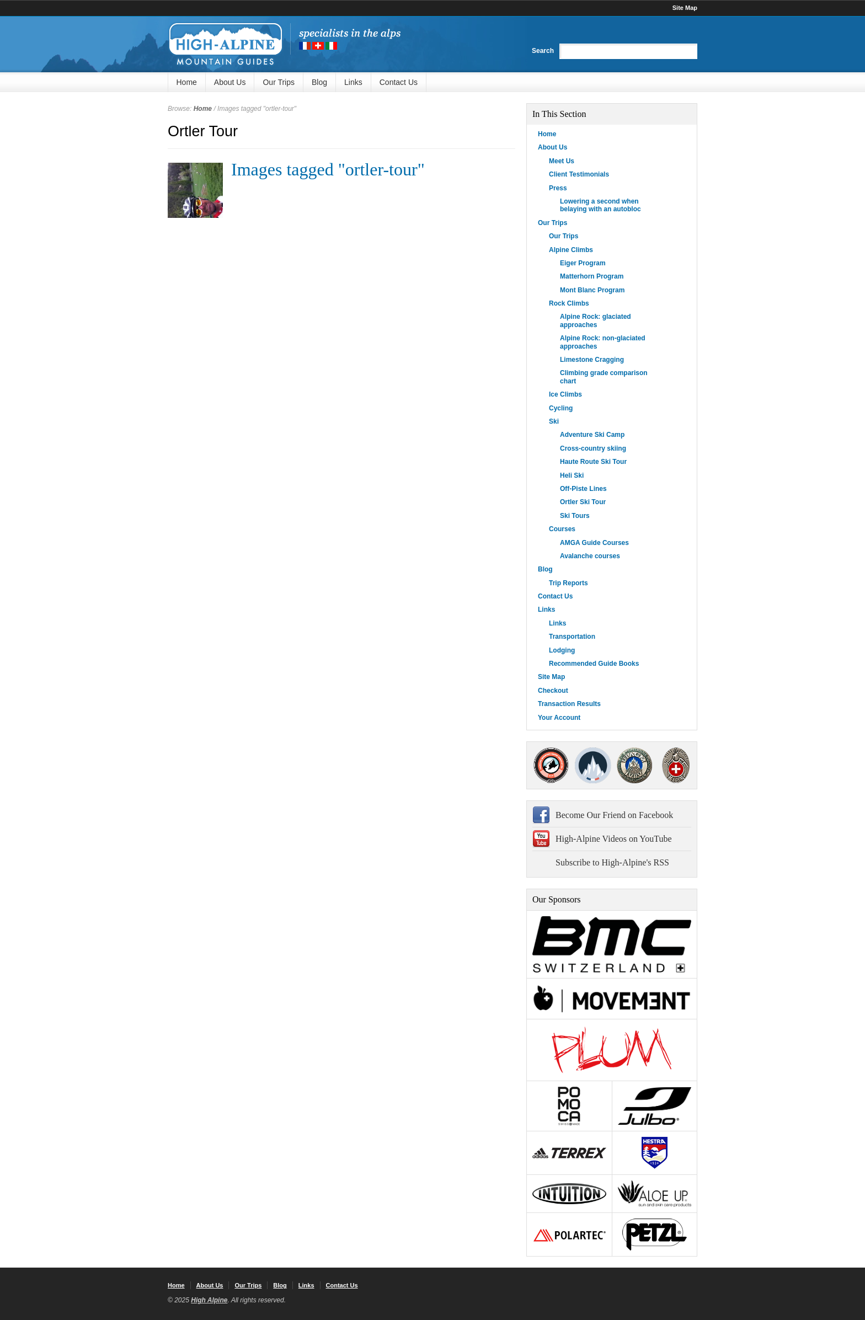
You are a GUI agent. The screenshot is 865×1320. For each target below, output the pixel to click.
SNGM (593, 765)
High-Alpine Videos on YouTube (614, 838)
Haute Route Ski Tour (593, 462)
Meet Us (561, 161)
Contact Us (399, 82)
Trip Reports (568, 583)
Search (543, 51)
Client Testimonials (579, 174)
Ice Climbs (565, 394)
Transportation (572, 636)
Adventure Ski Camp (592, 435)
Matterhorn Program (591, 276)
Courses (562, 529)
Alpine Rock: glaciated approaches (595, 320)
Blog (319, 82)
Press (558, 188)
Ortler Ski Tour (583, 502)
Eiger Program (583, 263)
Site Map (684, 7)
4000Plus (676, 765)
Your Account (559, 718)
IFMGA (634, 765)
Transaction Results (569, 704)
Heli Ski (572, 475)
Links (353, 82)
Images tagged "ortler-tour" (328, 169)
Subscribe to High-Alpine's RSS (612, 862)
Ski (554, 421)
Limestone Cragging (592, 360)
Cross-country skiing (593, 448)
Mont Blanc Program (592, 290)
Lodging (562, 650)
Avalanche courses (590, 556)
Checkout (553, 690)
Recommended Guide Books (594, 663)
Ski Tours (575, 516)
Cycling (561, 408)
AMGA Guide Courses (594, 543)
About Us (230, 82)
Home (187, 82)
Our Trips (279, 82)
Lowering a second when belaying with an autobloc (600, 205)
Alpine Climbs (571, 250)
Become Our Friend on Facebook (614, 815)
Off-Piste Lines (583, 489)
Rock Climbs (569, 303)
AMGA (551, 765)
